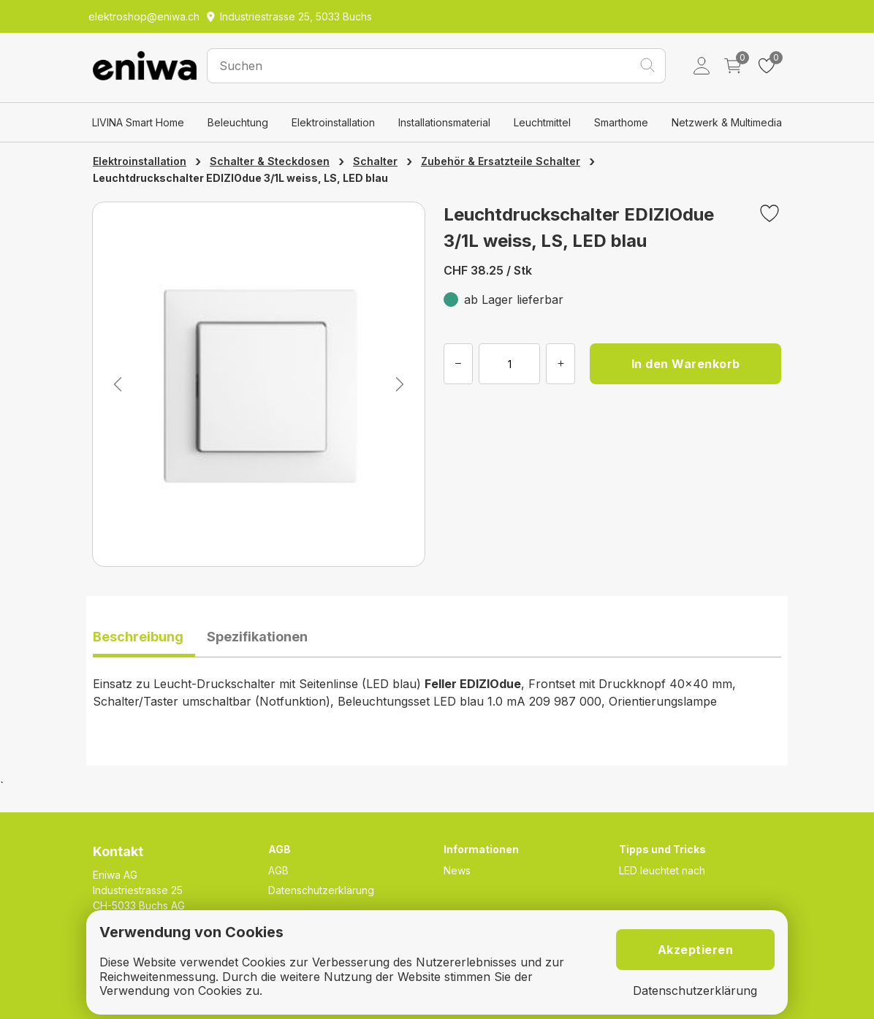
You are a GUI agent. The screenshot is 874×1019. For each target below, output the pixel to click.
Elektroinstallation (333, 122)
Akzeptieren (696, 949)
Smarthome (621, 122)
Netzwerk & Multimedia (727, 122)
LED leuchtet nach (662, 870)
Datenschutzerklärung (321, 890)
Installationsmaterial (444, 122)
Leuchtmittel (542, 122)
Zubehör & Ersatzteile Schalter (500, 161)
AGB (278, 870)
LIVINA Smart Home (138, 122)
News (457, 870)
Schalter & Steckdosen (270, 161)
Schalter (375, 161)
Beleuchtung (238, 122)
